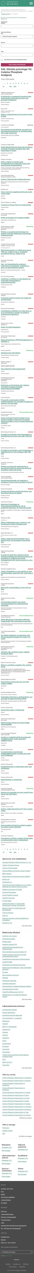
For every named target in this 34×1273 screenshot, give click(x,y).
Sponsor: (3, 42)
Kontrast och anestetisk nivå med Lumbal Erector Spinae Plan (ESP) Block (17, 793)
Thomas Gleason (7, 913)
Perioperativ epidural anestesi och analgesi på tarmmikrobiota (16, 299)
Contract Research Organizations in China (15, 1095)
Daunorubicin (6, 1043)
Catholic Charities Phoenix (10, 865)
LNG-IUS (5, 1035)
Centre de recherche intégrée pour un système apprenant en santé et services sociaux (16, 886)
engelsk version (5, 14)
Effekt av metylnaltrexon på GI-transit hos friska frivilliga (16, 115)
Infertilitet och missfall (9, 936)
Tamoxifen (5, 1065)
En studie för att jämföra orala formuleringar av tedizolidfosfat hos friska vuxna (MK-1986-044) (16, 435)
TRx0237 (5, 1024)
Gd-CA (4, 1041)
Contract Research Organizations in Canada (16, 1092)
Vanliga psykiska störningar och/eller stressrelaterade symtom (14, 955)
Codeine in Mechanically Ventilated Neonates (15, 179)
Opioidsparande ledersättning (10, 353)
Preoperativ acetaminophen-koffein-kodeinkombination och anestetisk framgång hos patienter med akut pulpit (17, 401)
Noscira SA (5, 879)
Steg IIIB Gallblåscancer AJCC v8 (12, 992)
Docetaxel (5, 1046)
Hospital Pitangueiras (9, 892)
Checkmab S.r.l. (7, 882)
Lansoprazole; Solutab (9, 1010)
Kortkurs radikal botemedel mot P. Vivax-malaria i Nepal (17, 810)
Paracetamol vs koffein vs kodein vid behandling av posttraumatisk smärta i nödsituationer (17, 839)
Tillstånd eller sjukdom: (4, 22)
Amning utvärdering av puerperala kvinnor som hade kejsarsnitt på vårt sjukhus (16, 492)
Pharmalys (5, 1128)
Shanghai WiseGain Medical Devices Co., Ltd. (16, 862)
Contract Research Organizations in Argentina (16, 1078)
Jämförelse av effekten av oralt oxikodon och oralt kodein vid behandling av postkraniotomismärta (16, 280)
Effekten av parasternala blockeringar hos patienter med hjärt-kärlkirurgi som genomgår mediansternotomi (16, 233)
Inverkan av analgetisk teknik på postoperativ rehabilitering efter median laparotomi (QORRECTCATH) (16, 739)
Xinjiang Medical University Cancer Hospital (16, 871)
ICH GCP (3, 17)
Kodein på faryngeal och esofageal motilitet (15, 218)
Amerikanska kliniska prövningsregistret (16, 17)
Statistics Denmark (8, 898)
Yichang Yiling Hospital (9, 868)
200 (15, 86)
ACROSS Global (7, 1131)
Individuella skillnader (9, 981)
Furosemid (5, 1049)
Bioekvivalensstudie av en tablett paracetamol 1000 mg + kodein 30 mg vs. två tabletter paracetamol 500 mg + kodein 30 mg (16, 252)
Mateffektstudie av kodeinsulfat (11, 780)
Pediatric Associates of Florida (12, 889)
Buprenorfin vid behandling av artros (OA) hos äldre (16, 588)
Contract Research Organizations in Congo (15, 1098)
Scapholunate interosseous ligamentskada (16, 959)
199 (10, 86)
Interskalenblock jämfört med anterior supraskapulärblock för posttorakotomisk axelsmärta (14, 603)
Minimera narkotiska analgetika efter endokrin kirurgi (16, 666)
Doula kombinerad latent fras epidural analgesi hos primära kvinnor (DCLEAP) (16, 826)
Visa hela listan (27, 926)
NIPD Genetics (7, 874)
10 (3, 86)
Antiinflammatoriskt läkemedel (12, 1015)
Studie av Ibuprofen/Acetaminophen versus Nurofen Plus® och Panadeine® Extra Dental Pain (15, 540)
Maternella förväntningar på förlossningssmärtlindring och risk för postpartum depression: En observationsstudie (16, 506)
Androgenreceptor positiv (10, 989)
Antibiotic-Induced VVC (9, 944)
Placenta (5, 972)
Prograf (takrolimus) (8, 1012)
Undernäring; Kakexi (8, 939)
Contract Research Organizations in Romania (16, 1109)
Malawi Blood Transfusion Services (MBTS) (16, 876)
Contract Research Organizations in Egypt (15, 1101)
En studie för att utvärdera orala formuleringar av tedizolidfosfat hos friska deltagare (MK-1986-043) (17, 452)
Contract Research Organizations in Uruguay (16, 1115)
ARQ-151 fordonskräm (9, 1027)
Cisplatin (5, 1032)
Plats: (2, 51)
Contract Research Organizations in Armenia (16, 1081)
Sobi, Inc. (5, 915)
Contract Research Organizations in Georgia (16, 1104)
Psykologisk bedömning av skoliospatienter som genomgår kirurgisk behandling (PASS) (16, 698)
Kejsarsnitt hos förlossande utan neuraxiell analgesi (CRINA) (15, 683)
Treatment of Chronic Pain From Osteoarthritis (16, 205)
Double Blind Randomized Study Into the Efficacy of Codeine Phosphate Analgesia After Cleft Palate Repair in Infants (17, 149)
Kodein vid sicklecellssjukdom (10, 327)
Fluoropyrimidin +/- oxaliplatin (12, 1018)
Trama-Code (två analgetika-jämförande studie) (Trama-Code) (16, 193)
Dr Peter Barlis (6, 901)
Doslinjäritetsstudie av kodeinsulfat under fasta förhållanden (16, 767)
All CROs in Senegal (25, 1136)
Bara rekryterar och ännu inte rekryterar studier (13, 59)
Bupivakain (6, 1021)
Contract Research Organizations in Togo (15, 1112)
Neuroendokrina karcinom (10, 975)
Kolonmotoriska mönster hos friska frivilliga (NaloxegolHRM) (15, 723)
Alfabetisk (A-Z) (7, 1147)
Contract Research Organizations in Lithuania (16, 1107)
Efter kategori (6, 1150)
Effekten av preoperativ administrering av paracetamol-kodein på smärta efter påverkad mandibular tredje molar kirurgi (16, 468)
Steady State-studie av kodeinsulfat (12, 710)
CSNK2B (5, 978)
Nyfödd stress (6, 942)
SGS (3, 1133)
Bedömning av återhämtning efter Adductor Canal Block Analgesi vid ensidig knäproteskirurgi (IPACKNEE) (15, 387)
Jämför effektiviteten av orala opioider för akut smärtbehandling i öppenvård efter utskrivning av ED (17, 573)
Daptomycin (6, 1029)
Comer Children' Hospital (10, 895)
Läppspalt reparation (9, 983)
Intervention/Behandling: (6, 33)
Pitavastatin (6, 1052)
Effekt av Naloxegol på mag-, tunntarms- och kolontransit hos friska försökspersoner (15, 523)
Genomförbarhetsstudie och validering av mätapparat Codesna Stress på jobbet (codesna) (17, 481)
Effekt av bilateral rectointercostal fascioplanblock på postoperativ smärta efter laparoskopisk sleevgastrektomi (15, 163)
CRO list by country (25, 1118)
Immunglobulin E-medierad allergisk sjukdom (16, 986)
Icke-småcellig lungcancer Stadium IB (14, 952)
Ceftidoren (5, 1038)
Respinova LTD (7, 923)
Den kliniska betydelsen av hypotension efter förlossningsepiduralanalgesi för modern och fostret (15, 637)
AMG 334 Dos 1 (7, 1062)
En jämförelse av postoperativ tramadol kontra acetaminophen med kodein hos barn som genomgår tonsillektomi (16, 98)
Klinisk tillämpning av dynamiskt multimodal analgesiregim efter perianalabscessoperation (16, 620)
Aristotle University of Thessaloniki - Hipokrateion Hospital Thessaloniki (13, 904)
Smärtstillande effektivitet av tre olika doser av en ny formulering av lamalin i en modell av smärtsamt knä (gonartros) (16, 312)
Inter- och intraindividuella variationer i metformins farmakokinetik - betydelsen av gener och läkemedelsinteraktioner (15, 266)
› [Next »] (18, 86)
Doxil (4, 1059)
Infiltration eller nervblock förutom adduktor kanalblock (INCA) (15, 653)
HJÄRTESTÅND (7, 962)
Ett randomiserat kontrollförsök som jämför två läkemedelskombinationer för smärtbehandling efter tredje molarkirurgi (16, 131)
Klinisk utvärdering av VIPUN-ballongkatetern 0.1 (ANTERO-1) (17, 341)
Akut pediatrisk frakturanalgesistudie (13, 369)
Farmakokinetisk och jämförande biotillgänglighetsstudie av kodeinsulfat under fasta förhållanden (16, 753)
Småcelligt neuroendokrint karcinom (13, 965)
